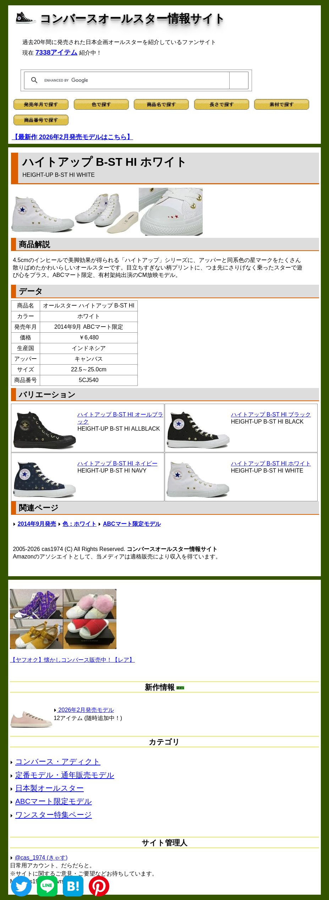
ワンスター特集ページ (53, 815)
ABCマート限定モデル (132, 524)
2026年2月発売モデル (84, 710)
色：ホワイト (79, 524)
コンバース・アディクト (57, 761)
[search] (135, 80)
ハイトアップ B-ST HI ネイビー (117, 463)
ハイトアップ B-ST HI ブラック (271, 414)
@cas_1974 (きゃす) (41, 858)
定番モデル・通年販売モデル (64, 775)
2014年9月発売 (37, 524)
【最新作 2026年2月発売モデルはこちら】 (72, 137)
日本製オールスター (49, 788)
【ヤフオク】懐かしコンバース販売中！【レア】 (72, 660)
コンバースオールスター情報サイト (132, 18)
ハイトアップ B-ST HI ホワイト (271, 463)
